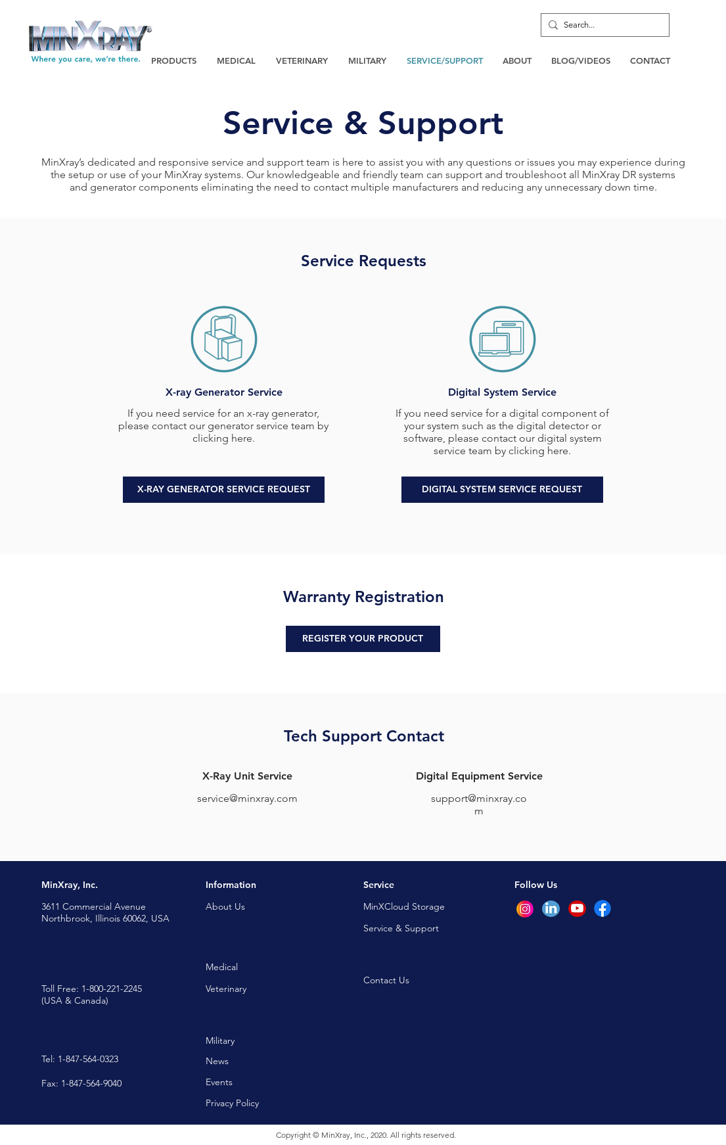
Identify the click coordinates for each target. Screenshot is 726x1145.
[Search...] (602, 25)
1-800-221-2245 (111, 988)
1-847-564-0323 (88, 1059)
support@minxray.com (479, 804)
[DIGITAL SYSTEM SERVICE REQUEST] (502, 490)
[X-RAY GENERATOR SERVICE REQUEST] (224, 490)
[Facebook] (602, 908)
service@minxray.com (247, 798)
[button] (173, 60)
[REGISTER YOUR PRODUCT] (363, 639)
